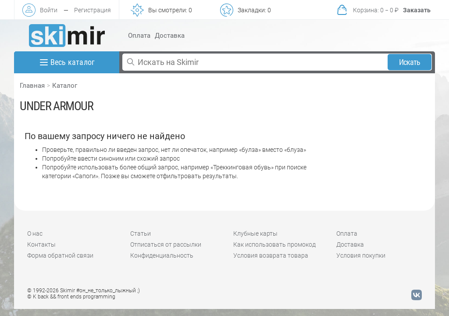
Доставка (170, 36)
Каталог (64, 86)
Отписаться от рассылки (165, 244)
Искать (409, 62)
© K (71, 297)
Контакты (41, 244)
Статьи (140, 233)
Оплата (139, 36)
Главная (32, 86)
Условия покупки (360, 255)
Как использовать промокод (274, 244)
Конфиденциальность (161, 255)
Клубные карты (255, 233)
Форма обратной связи (60, 255)
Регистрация (92, 10)
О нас (35, 233)
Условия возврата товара (270, 255)
